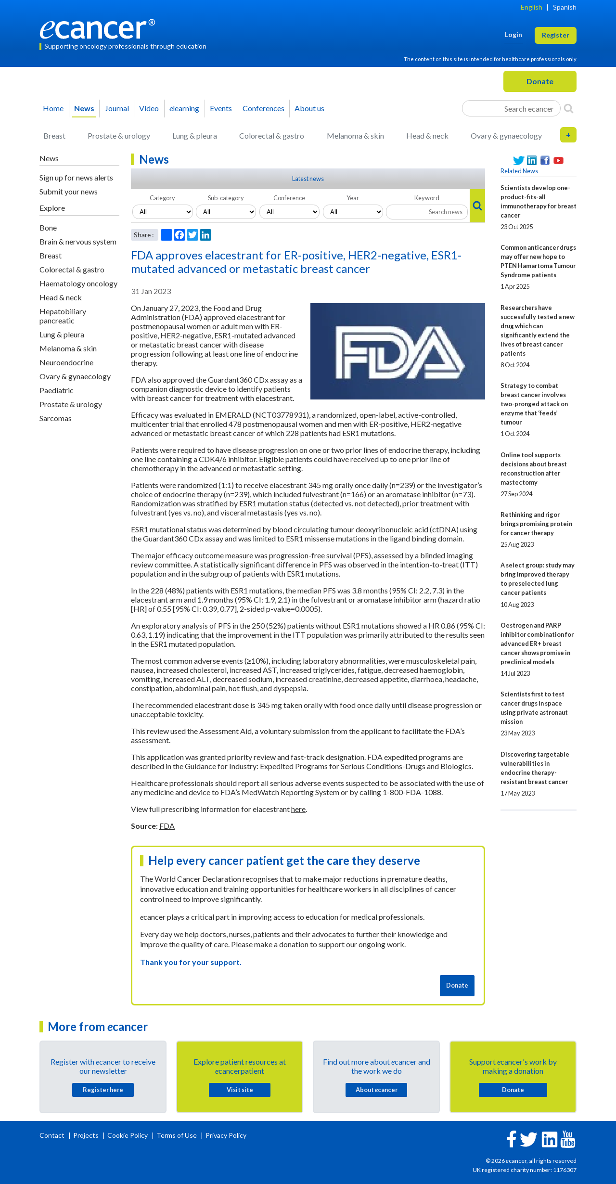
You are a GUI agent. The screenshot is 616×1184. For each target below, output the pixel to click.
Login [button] (513, 34)
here (298, 808)
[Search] (569, 108)
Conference (289, 198)
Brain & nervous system (77, 241)
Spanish (565, 7)
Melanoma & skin (355, 135)
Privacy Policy (225, 1135)
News (84, 108)
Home (53, 108)
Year (352, 198)
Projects (86, 1135)
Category (162, 198)
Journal (117, 108)
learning (184, 108)
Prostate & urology (119, 135)
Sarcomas (55, 418)
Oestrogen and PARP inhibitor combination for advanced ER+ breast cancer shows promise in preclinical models (537, 643)
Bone (48, 227)
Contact (52, 1135)
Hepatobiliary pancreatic (62, 316)
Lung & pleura (194, 135)
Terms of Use (176, 1135)
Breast (54, 135)
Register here (103, 1090)
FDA (167, 825)
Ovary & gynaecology (506, 135)
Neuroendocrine (66, 362)
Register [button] (555, 35)
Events (221, 108)
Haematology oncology (78, 283)
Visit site (240, 1090)
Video (149, 108)
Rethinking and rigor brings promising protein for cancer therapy (536, 524)
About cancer (377, 1090)
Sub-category (226, 198)
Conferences (263, 108)
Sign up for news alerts (76, 177)
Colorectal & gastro (271, 135)
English (531, 7)
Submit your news (68, 191)
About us (309, 108)
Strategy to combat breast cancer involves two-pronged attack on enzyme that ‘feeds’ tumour (534, 404)
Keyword (426, 198)
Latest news (308, 178)
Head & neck (427, 135)
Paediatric (56, 390)
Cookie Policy (127, 1135)
